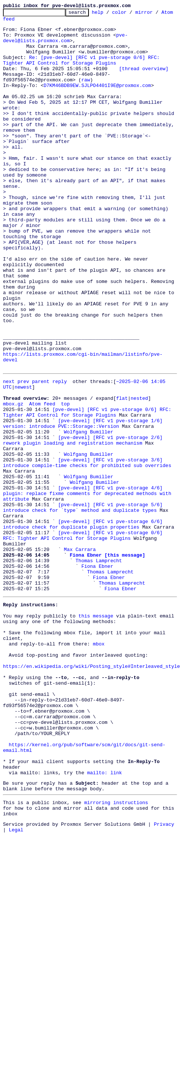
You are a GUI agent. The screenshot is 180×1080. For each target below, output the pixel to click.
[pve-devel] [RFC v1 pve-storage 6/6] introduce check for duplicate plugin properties (84, 605)
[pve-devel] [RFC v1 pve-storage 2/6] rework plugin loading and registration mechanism (84, 511)
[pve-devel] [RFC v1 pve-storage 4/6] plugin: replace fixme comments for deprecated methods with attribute (88, 568)
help (109, 14)
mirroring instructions (116, 927)
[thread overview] (143, 80)
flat (122, 460)
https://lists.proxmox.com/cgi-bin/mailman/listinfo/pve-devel (90, 416)
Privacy (164, 952)
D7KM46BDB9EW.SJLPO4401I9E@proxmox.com (97, 100)
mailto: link (104, 894)
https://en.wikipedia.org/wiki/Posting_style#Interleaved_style (91, 766)
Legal (16, 959)
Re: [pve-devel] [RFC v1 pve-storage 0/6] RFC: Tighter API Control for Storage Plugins (83, 70)
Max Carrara (80, 628)
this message (95, 706)
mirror (155, 14)
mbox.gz (13, 467)
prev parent (33, 440)
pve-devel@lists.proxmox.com (65, 43)
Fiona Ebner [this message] (107, 635)
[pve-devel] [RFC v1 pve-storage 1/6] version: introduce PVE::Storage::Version (84, 491)
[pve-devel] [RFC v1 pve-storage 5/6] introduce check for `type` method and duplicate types (84, 585)
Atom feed (16, 22)
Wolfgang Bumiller (88, 501)
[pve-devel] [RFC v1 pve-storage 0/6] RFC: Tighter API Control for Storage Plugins (88, 477)
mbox (99, 740)
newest (23, 447)
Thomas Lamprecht (98, 642)
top (65, 467)
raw (85, 94)
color (130, 14)
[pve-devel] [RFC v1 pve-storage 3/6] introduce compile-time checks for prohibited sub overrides (87, 531)
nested (139, 460)
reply (59, 440)
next (9, 440)
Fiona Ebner (97, 648)
